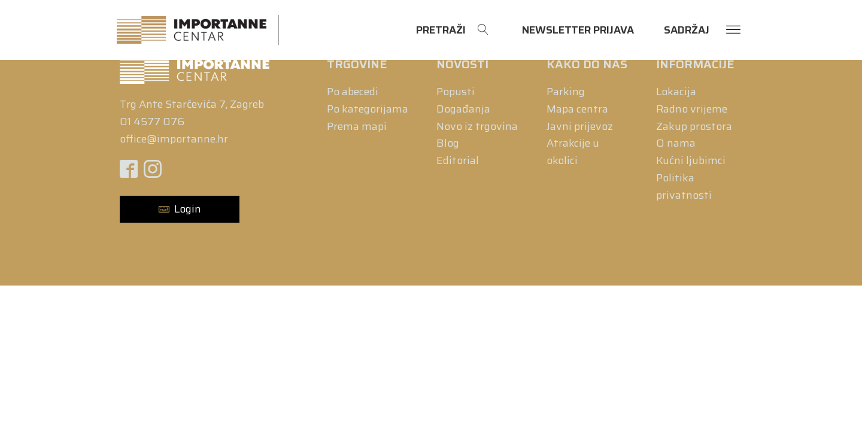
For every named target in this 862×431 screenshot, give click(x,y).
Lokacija (676, 91)
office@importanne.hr (174, 138)
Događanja (463, 109)
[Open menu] (733, 30)
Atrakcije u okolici (573, 152)
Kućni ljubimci (691, 160)
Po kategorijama (367, 109)
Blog (447, 143)
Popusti (455, 91)
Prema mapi (357, 126)
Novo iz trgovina (477, 126)
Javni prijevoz (580, 126)
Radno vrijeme (691, 109)
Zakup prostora (694, 126)
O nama (676, 143)
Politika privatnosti (684, 186)
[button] (179, 209)
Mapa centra (577, 109)
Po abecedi (352, 91)
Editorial (457, 160)
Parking (566, 91)
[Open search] (452, 30)
